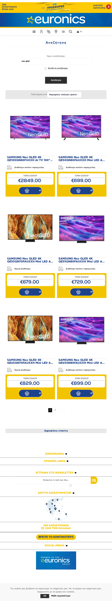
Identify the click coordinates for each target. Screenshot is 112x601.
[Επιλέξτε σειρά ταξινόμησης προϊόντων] (64, 95)
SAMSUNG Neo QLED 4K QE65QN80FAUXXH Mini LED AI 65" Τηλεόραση (80, 362)
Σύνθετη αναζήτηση (58, 68)
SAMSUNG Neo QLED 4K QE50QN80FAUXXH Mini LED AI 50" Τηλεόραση (80, 159)
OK (44, 596)
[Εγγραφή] (56, 480)
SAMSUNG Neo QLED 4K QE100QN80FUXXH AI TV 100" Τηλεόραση (28, 159)
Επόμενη (62, 410)
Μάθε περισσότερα (60, 596)
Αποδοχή (56, 485)
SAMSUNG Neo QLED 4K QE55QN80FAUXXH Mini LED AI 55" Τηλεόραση (80, 260)
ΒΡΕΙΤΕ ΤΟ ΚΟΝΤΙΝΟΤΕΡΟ (56, 537)
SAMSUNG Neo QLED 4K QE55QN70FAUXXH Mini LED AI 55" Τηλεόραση (29, 260)
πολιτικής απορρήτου (59, 485)
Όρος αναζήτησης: (56, 56)
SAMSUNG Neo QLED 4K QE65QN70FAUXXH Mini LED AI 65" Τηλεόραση (29, 362)
